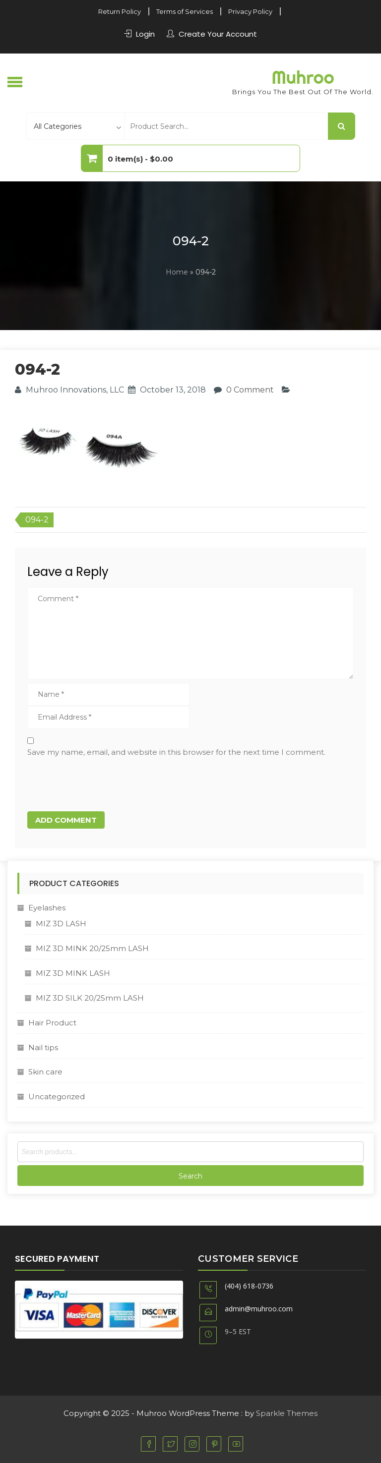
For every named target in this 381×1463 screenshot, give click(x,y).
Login (145, 34)
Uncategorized (56, 1096)
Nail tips (43, 1047)
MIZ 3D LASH (61, 923)
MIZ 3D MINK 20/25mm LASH (92, 948)
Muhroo (302, 77)
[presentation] (95, 782)
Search (190, 1176)
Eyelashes (46, 907)
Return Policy (119, 11)
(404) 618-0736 (249, 1286)
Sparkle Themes (287, 1413)
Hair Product (52, 1022)
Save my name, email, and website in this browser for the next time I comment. (176, 752)
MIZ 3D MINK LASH (73, 973)
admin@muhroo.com (259, 1308)
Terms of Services (184, 11)
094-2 (37, 519)
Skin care (45, 1071)
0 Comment (250, 389)
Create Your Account (218, 34)
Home (177, 272)
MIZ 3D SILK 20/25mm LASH (90, 998)
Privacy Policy (250, 11)
